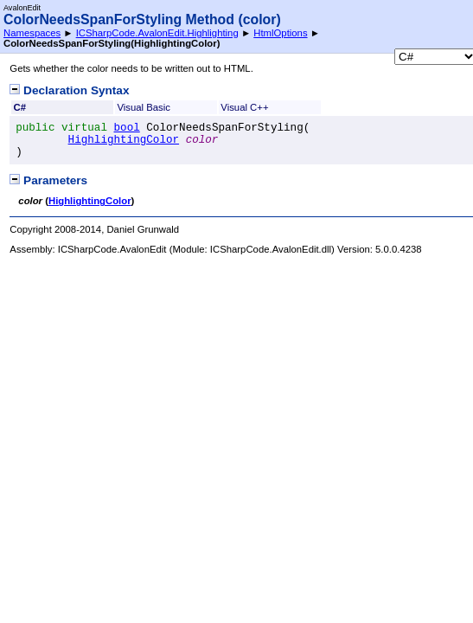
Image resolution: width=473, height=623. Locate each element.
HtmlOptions (280, 33)
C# (20, 107)
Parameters (48, 180)
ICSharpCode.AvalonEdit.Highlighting (157, 33)
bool (127, 128)
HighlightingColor (123, 140)
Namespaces (32, 33)
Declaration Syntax (69, 90)
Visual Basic (143, 107)
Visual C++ (244, 107)
